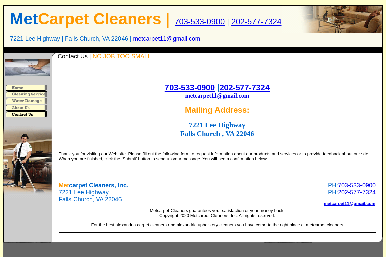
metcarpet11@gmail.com (165, 38)
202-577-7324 (256, 21)
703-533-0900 (200, 21)
